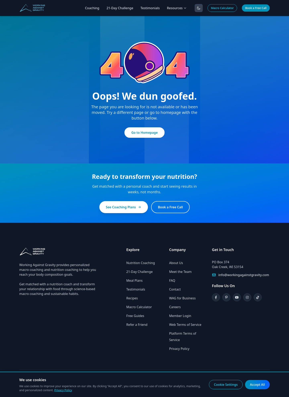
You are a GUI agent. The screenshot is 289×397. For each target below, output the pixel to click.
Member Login (180, 316)
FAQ (172, 280)
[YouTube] (237, 297)
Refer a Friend (136, 324)
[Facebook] (216, 297)
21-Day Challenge (120, 8)
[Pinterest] (226, 297)
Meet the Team (180, 271)
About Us (176, 263)
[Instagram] (247, 297)
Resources (177, 8)
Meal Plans (134, 280)
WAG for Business (182, 298)
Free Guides (135, 316)
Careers (175, 307)
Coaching (92, 8)
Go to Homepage (144, 132)
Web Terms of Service (185, 324)
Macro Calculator (222, 8)
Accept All (257, 384)
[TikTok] (258, 297)
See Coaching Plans (123, 207)
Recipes (132, 298)
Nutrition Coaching (140, 263)
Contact (175, 289)
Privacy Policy (179, 348)
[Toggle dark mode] (199, 8)
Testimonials (150, 8)
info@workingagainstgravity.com (243, 275)
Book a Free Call (256, 8)
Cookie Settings (226, 384)
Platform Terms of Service (182, 336)
